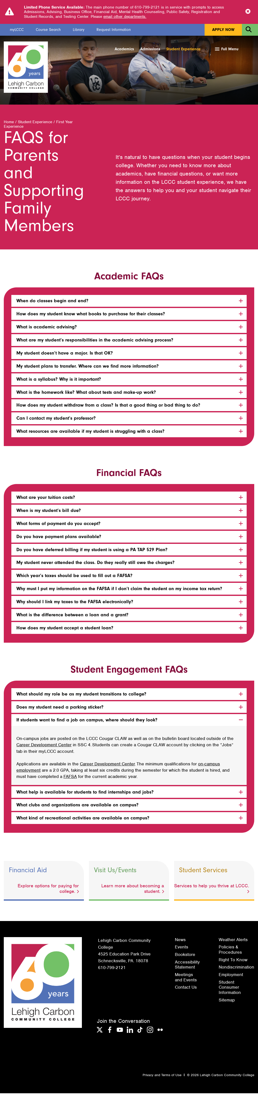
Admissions (150, 49)
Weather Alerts (233, 940)
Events (181, 947)
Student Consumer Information (230, 988)
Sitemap (227, 1000)
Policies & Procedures (230, 950)
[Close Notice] (248, 11)
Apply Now (223, 29)
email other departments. (124, 16)
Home (9, 122)
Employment (231, 975)
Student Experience (183, 49)
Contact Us (186, 988)
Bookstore (185, 955)
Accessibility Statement (187, 965)
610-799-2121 (112, 968)
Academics (124, 49)
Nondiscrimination (236, 968)
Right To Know (233, 960)
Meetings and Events (186, 978)
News (180, 940)
